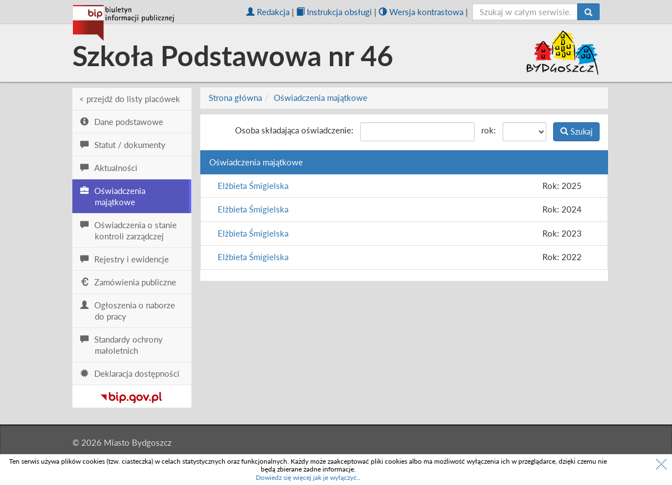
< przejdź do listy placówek (129, 99)
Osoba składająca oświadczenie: (294, 130)
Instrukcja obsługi (334, 12)
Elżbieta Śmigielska (253, 186)
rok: (488, 130)
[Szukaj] (588, 11)
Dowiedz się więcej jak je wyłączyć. (307, 477)
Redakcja (267, 12)
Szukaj (576, 131)
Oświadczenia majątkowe (320, 98)
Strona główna (235, 98)
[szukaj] (525, 11)
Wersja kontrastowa (421, 12)
